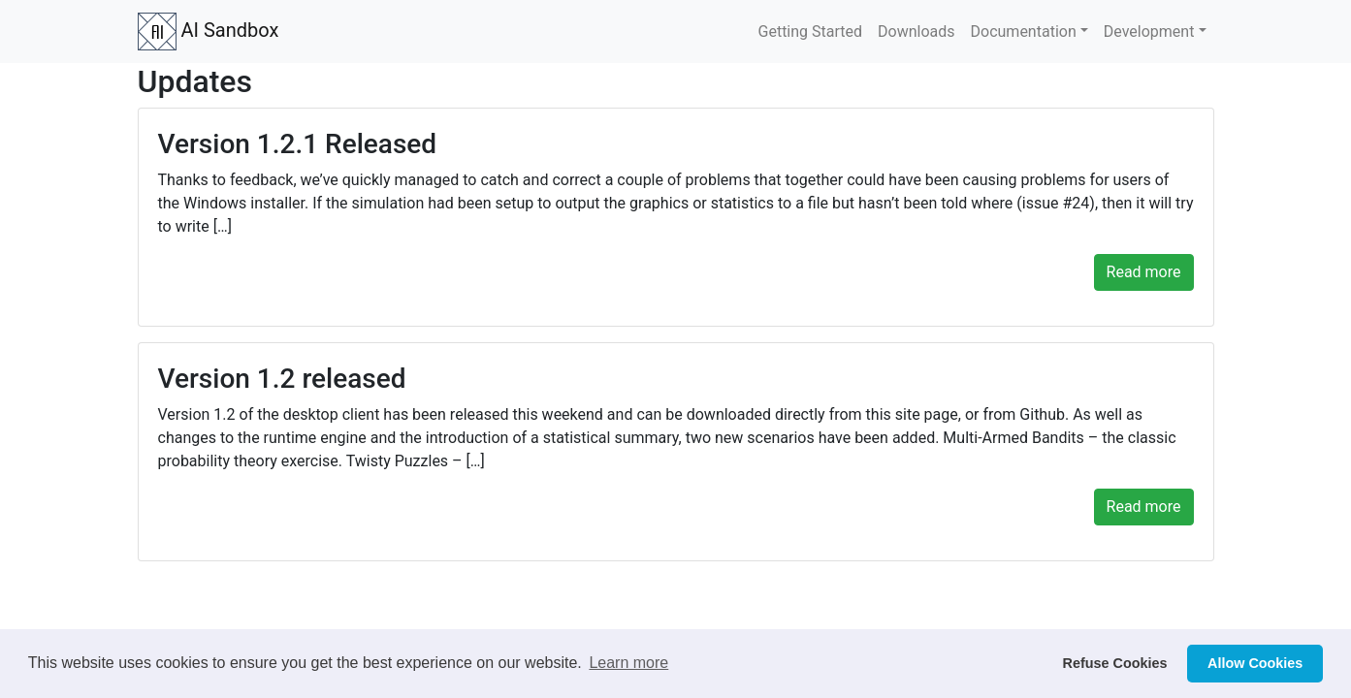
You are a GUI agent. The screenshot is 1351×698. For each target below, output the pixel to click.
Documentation (1024, 31)
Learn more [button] (628, 662)
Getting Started (810, 31)
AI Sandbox (208, 31)
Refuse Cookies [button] (1115, 663)
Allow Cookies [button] (1255, 663)
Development (1149, 31)
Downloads (916, 31)
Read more (1144, 272)
